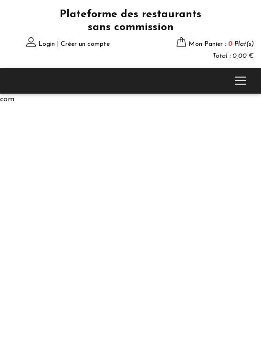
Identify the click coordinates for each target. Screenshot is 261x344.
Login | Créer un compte (74, 44)
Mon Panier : (221, 44)
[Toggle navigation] (240, 81)
